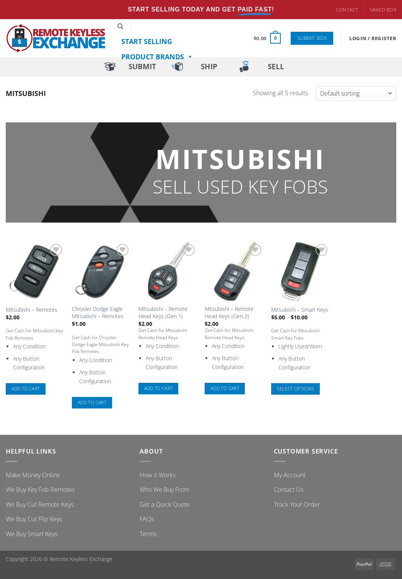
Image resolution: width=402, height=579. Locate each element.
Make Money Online (33, 475)
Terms (148, 534)
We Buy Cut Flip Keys (34, 519)
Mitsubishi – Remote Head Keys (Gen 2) (229, 313)
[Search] (120, 26)
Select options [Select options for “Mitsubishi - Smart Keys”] (295, 389)
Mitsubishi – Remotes (31, 309)
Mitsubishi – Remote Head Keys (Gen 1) (162, 313)
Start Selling (146, 41)
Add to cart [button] (25, 389)
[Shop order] (356, 93)
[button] (267, 38)
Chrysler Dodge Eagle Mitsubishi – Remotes (98, 313)
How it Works (158, 475)
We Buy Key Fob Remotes (40, 489)
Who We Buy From (164, 489)
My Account (290, 475)
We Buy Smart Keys (31, 534)
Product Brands (157, 56)
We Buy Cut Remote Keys (39, 504)
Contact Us (288, 489)
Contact (347, 9)
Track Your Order (297, 504)
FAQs (147, 519)
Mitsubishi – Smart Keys (299, 309)
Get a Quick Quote (165, 504)
